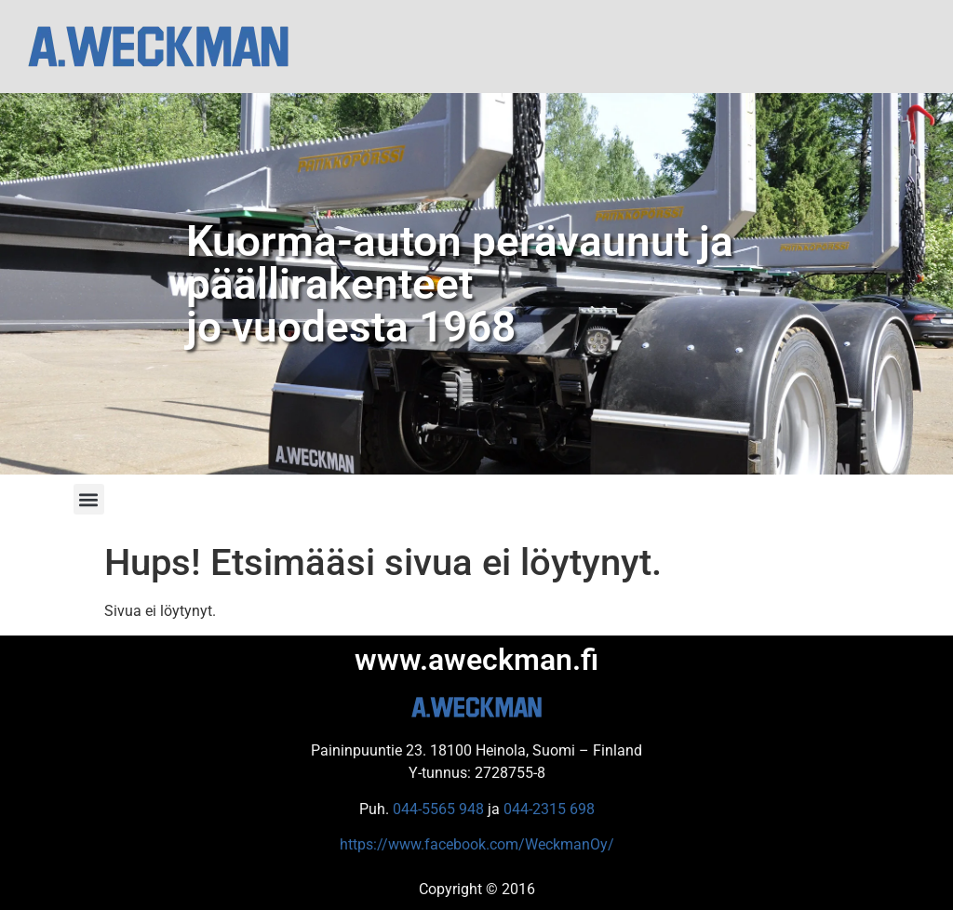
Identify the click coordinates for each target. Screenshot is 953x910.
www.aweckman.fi (476, 659)
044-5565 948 (438, 809)
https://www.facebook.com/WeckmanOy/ (477, 844)
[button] (89, 499)
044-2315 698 (549, 809)
